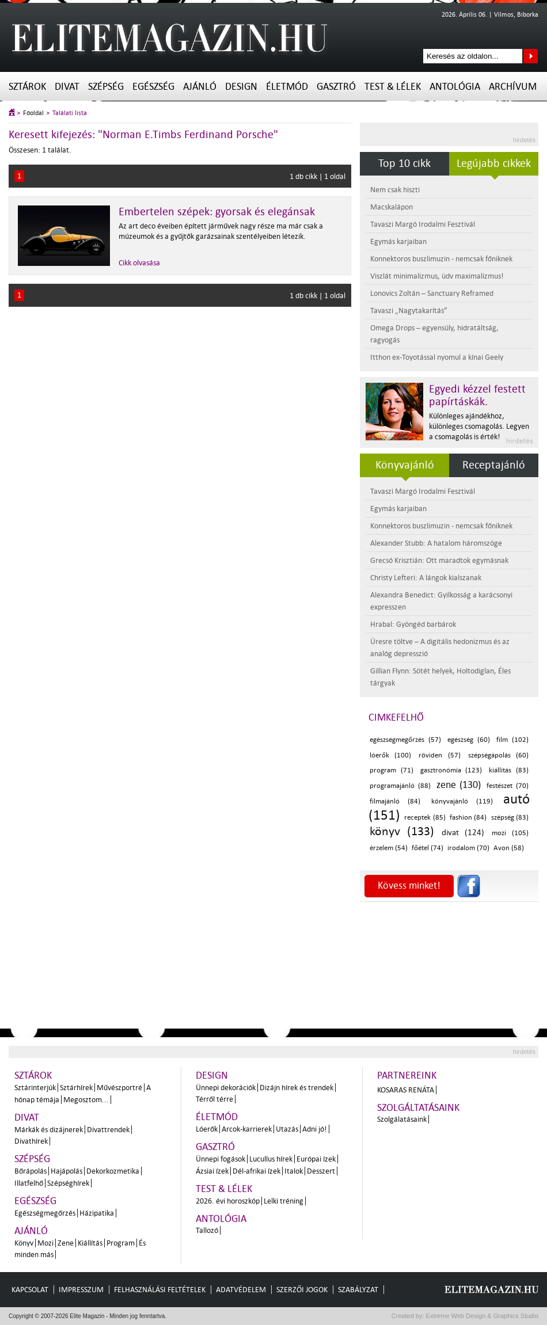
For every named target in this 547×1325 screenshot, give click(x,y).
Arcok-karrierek (247, 1129)
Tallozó (207, 1230)
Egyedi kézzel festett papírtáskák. (477, 395)
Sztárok (27, 86)
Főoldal (33, 113)
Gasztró (336, 86)
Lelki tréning (283, 1201)
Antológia (455, 86)
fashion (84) (468, 817)
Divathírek (31, 1141)
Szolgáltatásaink (418, 1107)
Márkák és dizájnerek (48, 1129)
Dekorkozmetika (112, 1171)
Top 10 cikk (404, 163)
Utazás (287, 1129)
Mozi (45, 1243)
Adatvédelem (241, 1289)
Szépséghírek (68, 1183)
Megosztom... (86, 1099)
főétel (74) (427, 848)
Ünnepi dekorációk (226, 1087)
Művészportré (119, 1087)
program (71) (391, 770)
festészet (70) (508, 786)
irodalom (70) (468, 848)
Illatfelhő (28, 1183)
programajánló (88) (400, 786)
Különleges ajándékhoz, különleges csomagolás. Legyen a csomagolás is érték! (479, 426)
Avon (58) (508, 848)
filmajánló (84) (395, 801)
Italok (293, 1171)
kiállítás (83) (509, 770)
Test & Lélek (392, 86)
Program (121, 1243)
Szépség (106, 86)
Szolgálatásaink (402, 1119)
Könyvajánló (404, 465)
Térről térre (214, 1099)
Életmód (287, 86)
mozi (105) (510, 833)
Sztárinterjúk (35, 1087)
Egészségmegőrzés (44, 1213)
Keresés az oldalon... (530, 56)
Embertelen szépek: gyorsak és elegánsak (217, 211)
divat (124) (463, 832)
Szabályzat (358, 1289)
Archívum (513, 86)
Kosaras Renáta (405, 1090)
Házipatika (96, 1213)
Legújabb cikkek (494, 163)
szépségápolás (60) (498, 755)
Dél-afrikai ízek (256, 1171)
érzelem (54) (389, 848)
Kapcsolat (30, 1289)
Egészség (153, 86)
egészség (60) (468, 740)
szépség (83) (510, 817)
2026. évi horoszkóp (228, 1201)
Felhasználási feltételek (160, 1289)
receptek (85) (424, 817)
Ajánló (199, 86)
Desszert (321, 1171)
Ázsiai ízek (212, 1171)
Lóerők (207, 1129)
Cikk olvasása (139, 262)
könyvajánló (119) (462, 801)
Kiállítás (90, 1243)
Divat (67, 86)
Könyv (23, 1243)
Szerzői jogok (302, 1289)
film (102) (512, 740)
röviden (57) (439, 755)
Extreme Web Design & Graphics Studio (481, 1315)
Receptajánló (493, 465)
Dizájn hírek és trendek (296, 1087)
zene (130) (458, 784)
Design (241, 86)
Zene (66, 1243)
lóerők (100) (390, 755)
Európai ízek (316, 1159)
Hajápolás (66, 1171)
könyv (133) (402, 831)
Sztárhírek (76, 1087)
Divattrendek (108, 1129)
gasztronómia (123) (451, 770)
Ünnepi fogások (220, 1159)
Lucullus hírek (271, 1159)
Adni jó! (314, 1129)
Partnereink (406, 1075)
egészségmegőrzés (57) (405, 740)
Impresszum (81, 1289)
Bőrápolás (30, 1171)
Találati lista (69, 113)
